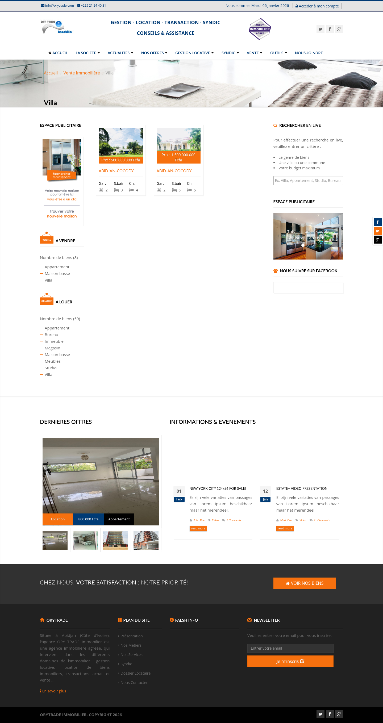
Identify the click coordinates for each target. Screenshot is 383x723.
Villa (39, 280)
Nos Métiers (131, 645)
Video (215, 520)
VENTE (254, 53)
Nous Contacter (134, 682)
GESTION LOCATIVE (194, 53)
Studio (41, 367)
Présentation (132, 635)
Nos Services (132, 654)
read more (198, 528)
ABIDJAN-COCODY (116, 170)
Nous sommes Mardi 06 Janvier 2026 (258, 5)
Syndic (126, 663)
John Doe (199, 520)
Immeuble (44, 341)
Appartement (47, 266)
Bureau (42, 334)
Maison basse (47, 273)
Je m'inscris (290, 661)
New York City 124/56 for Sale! (218, 488)
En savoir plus (53, 690)
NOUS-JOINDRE (309, 53)
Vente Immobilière (81, 73)
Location (58, 519)
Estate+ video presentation (301, 488)
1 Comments (234, 520)
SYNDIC (230, 53)
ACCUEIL (58, 53)
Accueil (51, 73)
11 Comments (322, 520)
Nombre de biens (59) (50, 318)
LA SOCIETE (88, 53)
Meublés (43, 361)
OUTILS (278, 53)
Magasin (43, 347)
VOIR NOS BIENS (305, 583)
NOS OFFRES (154, 53)
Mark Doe (286, 520)
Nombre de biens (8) (49, 257)
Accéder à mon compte (317, 6)
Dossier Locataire (136, 673)
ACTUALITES (120, 53)
